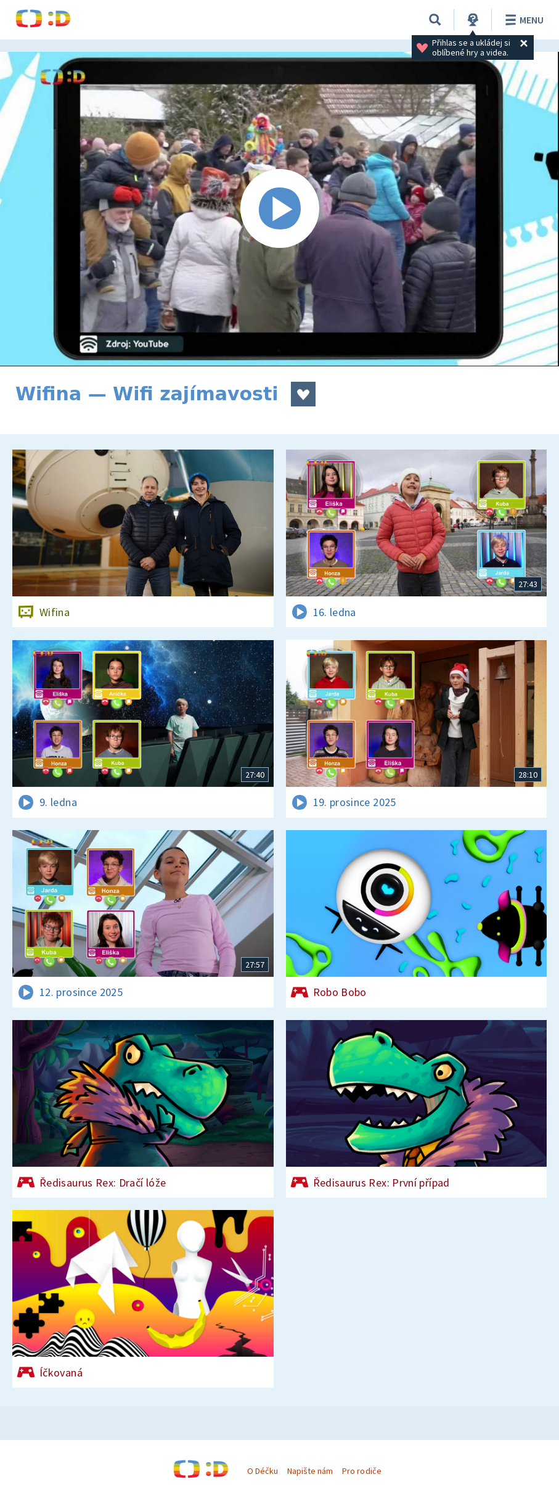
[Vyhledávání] (435, 19)
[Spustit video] (279, 209)
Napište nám (310, 1470)
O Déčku (262, 1470)
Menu (522, 19)
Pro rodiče (361, 1470)
